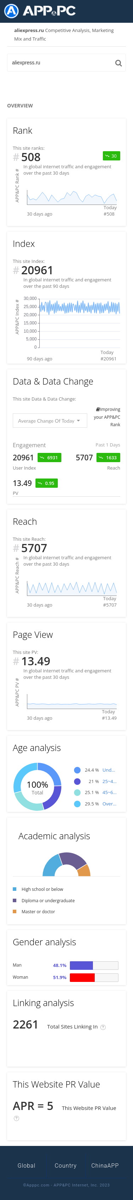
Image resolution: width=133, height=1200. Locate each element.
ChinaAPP (105, 1165)
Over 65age (109, 803)
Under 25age (109, 770)
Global (27, 1165)
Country (66, 1165)
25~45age (109, 781)
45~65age (109, 792)
